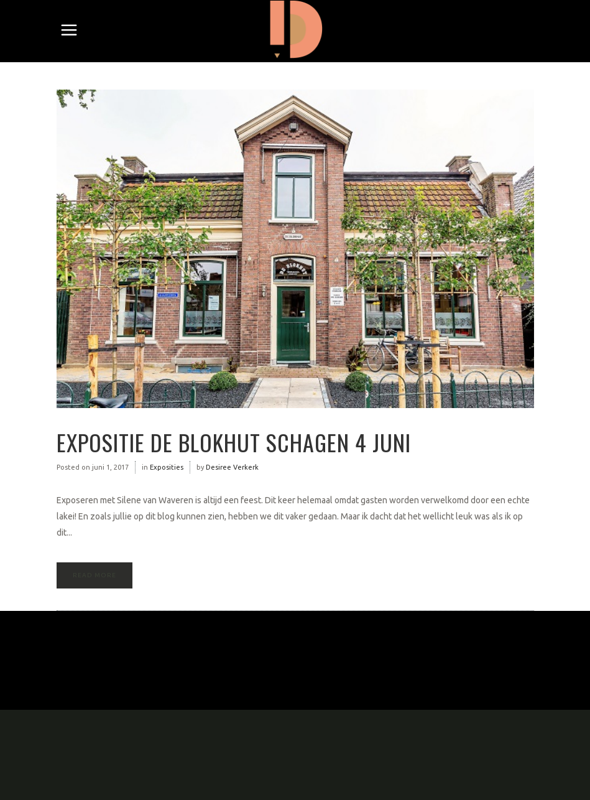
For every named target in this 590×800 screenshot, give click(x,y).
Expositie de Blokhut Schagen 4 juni (234, 442)
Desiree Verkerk (232, 467)
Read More (94, 575)
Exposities (166, 467)
